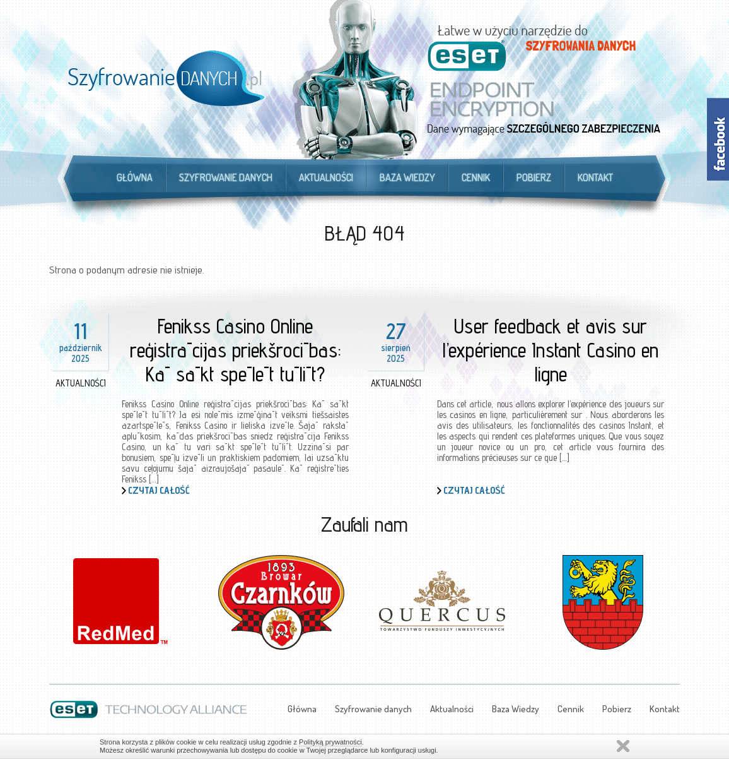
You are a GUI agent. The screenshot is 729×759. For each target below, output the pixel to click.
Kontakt (595, 177)
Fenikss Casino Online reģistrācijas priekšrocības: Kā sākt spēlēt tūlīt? (235, 350)
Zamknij (623, 746)
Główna (135, 177)
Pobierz (533, 177)
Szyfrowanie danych (225, 177)
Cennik (476, 177)
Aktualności (326, 177)
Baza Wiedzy (407, 177)
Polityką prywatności (330, 742)
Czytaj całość (159, 490)
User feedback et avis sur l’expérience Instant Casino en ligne (550, 350)
